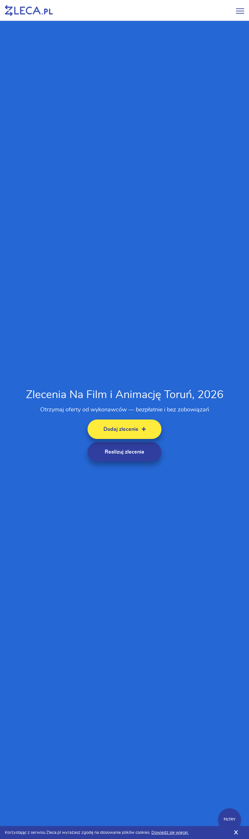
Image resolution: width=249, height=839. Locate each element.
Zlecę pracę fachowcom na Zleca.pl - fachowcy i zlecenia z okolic (29, 10)
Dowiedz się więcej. (170, 833)
